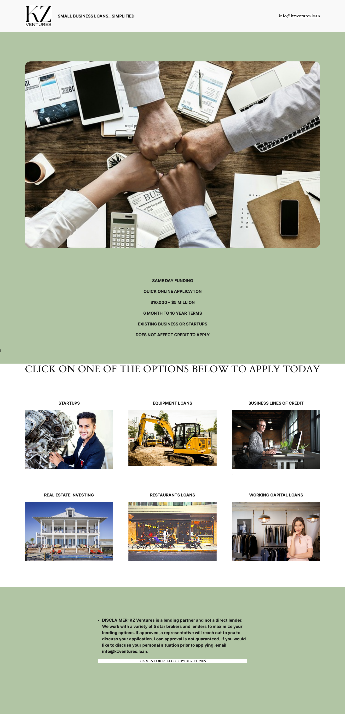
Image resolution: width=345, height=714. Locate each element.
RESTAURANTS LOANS (172, 495)
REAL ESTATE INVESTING (69, 495)
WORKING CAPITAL (269, 495)
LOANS (296, 495)
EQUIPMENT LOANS (172, 403)
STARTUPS (69, 403)
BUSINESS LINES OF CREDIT (276, 403)
